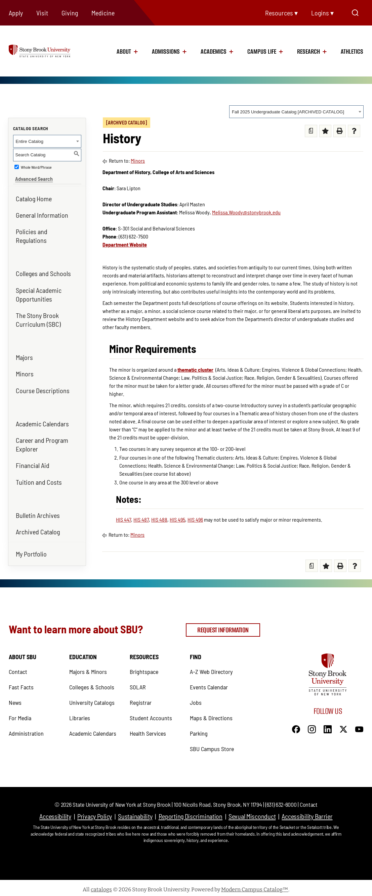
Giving (69, 13)
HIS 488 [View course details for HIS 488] (159, 519)
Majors (24, 355)
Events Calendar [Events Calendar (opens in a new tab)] (209, 684)
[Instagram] (312, 725)
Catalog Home (34, 196)
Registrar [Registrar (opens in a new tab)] (141, 699)
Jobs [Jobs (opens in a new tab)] (196, 699)
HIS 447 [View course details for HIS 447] (123, 519)
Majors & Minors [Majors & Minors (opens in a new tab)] (88, 668)
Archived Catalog (38, 529)
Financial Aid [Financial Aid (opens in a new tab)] (32, 463)
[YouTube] (359, 725)
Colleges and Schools (43, 271)
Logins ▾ (322, 13)
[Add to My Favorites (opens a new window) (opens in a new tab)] (325, 131)
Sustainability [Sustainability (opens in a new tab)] (135, 813)
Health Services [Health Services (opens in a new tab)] (148, 730)
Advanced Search (32, 176)
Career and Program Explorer (42, 442)
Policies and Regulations (31, 233)
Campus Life (261, 52)
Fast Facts (21, 684)
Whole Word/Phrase (36, 167)
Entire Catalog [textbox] (29, 141)
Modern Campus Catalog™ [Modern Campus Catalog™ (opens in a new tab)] (254, 886)
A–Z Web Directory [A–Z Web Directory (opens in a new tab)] (211, 668)
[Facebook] (296, 725)
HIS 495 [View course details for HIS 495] (177, 519)
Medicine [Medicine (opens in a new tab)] (103, 13)
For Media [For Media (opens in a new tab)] (20, 715)
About (124, 52)
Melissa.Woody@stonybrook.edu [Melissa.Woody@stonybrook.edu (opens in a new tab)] (246, 212)
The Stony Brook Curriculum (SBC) (38, 317)
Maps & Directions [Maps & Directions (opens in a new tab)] (211, 715)
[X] (343, 725)
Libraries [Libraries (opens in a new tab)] (79, 715)
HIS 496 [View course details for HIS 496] (195, 519)
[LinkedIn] (328, 725)
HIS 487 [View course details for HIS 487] (141, 519)
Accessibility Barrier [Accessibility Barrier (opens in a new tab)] (307, 813)
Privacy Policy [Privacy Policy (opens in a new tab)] (94, 813)
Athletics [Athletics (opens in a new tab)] (352, 52)
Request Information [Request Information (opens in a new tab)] (223, 627)
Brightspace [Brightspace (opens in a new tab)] (144, 668)
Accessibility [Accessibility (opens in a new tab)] (55, 813)
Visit (42, 13)
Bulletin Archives (38, 513)
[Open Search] (355, 12)
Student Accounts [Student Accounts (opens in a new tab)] (151, 715)
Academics (213, 52)
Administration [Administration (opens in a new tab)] (26, 730)
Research (308, 52)
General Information (42, 213)
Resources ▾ (281, 13)
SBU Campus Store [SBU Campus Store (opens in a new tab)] (212, 745)
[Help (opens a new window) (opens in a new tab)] (354, 131)
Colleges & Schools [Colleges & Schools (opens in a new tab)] (91, 684)
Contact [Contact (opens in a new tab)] (18, 668)
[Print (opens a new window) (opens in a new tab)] (339, 131)
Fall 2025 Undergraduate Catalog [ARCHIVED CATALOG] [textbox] (288, 111)
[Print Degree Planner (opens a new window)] (311, 131)
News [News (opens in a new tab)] (15, 699)
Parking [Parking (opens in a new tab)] (199, 730)
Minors (25, 372)
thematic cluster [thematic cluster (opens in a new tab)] (195, 369)
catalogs (101, 886)
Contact (308, 801)
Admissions (166, 52)
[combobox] (296, 111)
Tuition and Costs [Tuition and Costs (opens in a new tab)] (39, 480)
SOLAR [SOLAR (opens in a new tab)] (138, 684)
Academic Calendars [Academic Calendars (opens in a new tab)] (42, 421)
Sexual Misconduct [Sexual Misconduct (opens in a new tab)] (252, 813)
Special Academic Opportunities (38, 292)
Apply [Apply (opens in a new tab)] (16, 13)
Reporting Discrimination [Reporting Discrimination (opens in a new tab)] (190, 813)
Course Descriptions (43, 388)
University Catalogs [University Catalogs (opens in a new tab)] (92, 699)
